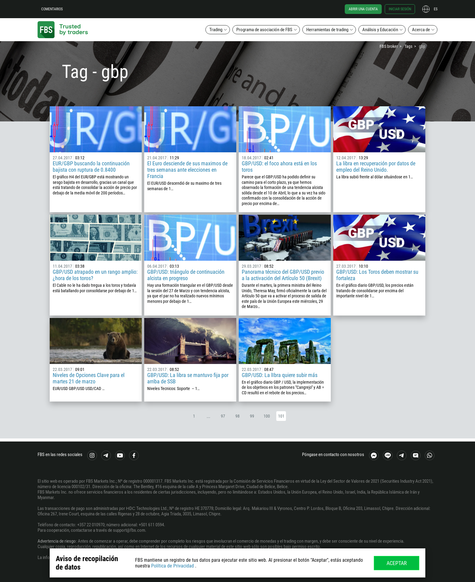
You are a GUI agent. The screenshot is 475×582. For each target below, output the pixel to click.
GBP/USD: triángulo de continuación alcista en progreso (185, 275)
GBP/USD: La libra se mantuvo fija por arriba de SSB (187, 378)
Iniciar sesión (400, 9)
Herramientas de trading (327, 29)
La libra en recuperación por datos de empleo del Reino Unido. (375, 166)
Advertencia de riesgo (57, 541)
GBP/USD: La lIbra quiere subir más (279, 375)
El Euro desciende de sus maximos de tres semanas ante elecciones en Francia (187, 169)
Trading (215, 29)
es (435, 9)
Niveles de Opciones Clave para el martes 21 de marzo (89, 378)
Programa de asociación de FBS (264, 29)
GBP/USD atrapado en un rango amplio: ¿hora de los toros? (95, 275)
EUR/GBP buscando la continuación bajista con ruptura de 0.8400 (91, 166)
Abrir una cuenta (363, 9)
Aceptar (397, 563)
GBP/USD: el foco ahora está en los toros (279, 166)
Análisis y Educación (380, 29)
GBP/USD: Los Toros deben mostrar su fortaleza (377, 275)
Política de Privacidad (172, 566)
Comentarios (52, 9)
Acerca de (421, 29)
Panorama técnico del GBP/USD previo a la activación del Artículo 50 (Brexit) (283, 275)
